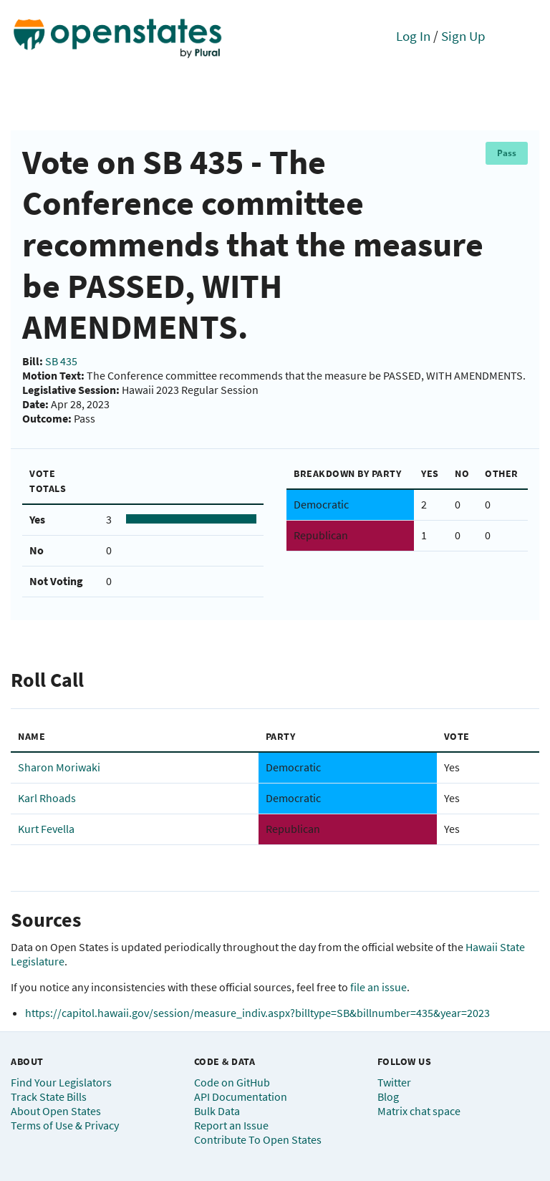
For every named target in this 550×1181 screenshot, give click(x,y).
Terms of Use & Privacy (65, 1125)
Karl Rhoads (47, 798)
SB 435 (61, 361)
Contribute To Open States (258, 1139)
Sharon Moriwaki (59, 767)
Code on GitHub (232, 1082)
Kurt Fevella (46, 828)
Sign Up (463, 35)
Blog (388, 1096)
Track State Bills (49, 1096)
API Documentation (240, 1096)
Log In (413, 35)
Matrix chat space (418, 1111)
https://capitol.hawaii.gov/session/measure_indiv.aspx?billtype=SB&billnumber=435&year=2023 (257, 1013)
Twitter (394, 1082)
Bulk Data (217, 1111)
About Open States (56, 1111)
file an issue (378, 987)
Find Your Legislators (61, 1082)
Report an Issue (231, 1125)
